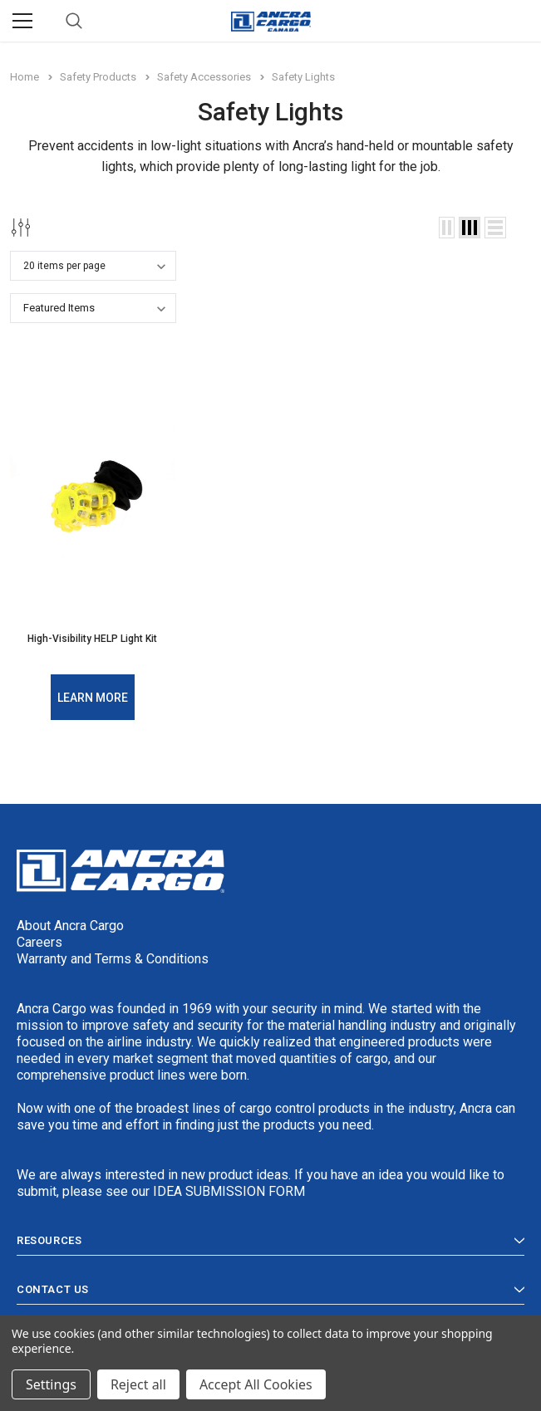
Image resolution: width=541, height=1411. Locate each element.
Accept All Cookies (255, 1384)
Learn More (92, 697)
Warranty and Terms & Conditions (113, 959)
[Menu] (22, 21)
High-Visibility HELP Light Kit (92, 638)
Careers (39, 942)
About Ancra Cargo (70, 925)
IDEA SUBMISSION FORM (229, 1191)
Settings (51, 1384)
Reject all (138, 1384)
